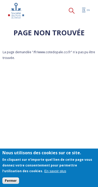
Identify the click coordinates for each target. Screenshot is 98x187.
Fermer (10, 181)
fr (83, 10)
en (88, 10)
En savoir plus (55, 171)
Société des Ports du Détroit (16, 11)
